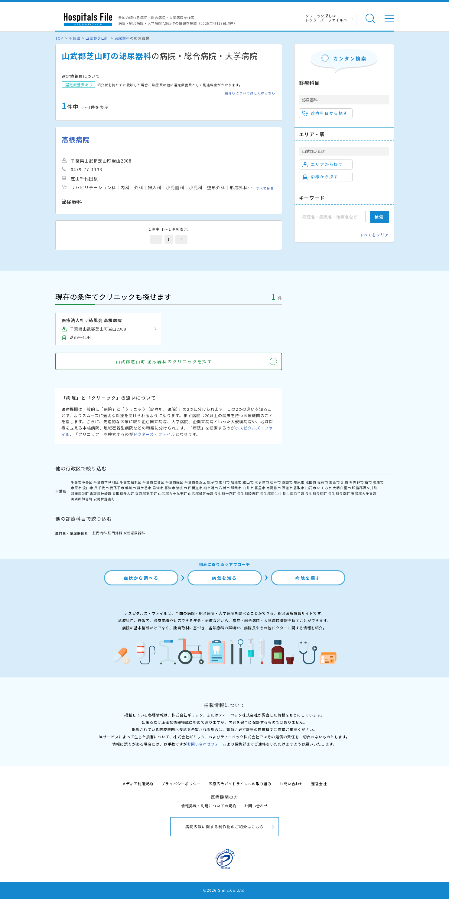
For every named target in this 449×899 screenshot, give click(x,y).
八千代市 (101, 487)
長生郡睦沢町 (248, 493)
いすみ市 (324, 487)
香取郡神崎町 (101, 493)
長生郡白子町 (293, 493)
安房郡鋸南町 (104, 498)
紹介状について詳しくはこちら (250, 93)
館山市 (247, 482)
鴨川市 (130, 487)
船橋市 (236, 482)
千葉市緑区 (174, 482)
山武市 (310, 487)
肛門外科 (115, 532)
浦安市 (181, 487)
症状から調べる (141, 578)
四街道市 (195, 487)
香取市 (299, 487)
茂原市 (299, 482)
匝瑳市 (287, 487)
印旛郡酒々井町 (364, 487)
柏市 (368, 482)
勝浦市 (378, 482)
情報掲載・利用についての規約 (208, 805)
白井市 (247, 487)
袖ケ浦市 (210, 487)
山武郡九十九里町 (172, 493)
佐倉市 (322, 482)
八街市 (224, 487)
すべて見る (265, 188)
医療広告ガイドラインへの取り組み (240, 783)
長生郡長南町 (339, 493)
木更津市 (262, 482)
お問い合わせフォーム (206, 743)
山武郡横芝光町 (200, 493)
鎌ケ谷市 (144, 487)
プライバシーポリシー (180, 783)
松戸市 (275, 482)
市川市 (224, 482)
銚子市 (212, 482)
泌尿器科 (122, 38)
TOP (59, 38)
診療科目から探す (325, 113)
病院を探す (307, 578)
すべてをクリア (374, 235)
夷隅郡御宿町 (82, 498)
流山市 (88, 487)
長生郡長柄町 (316, 493)
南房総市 (273, 487)
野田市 (287, 482)
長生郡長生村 (271, 493)
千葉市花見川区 (106, 482)
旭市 (344, 482)
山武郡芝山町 (97, 38)
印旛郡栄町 (80, 493)
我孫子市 (117, 487)
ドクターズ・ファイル (154, 434)
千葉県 (74, 38)
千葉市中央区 (82, 482)
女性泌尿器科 (134, 532)
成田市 (310, 482)
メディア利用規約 (137, 783)
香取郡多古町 (123, 493)
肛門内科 (100, 532)
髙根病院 (75, 139)
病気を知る (224, 578)
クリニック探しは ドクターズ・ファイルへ (326, 17)
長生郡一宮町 (225, 493)
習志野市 (356, 482)
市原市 (76, 487)
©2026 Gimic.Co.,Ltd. (224, 890)
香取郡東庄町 (146, 493)
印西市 (236, 487)
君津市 (158, 487)
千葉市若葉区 (153, 482)
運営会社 (319, 783)
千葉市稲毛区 (131, 482)
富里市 (260, 487)
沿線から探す (320, 177)
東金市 (334, 482)
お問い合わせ (291, 783)
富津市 (169, 487)
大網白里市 (342, 487)
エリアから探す (322, 164)
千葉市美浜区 (195, 482)
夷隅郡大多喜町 (363, 493)
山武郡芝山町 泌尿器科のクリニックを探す (164, 361)
